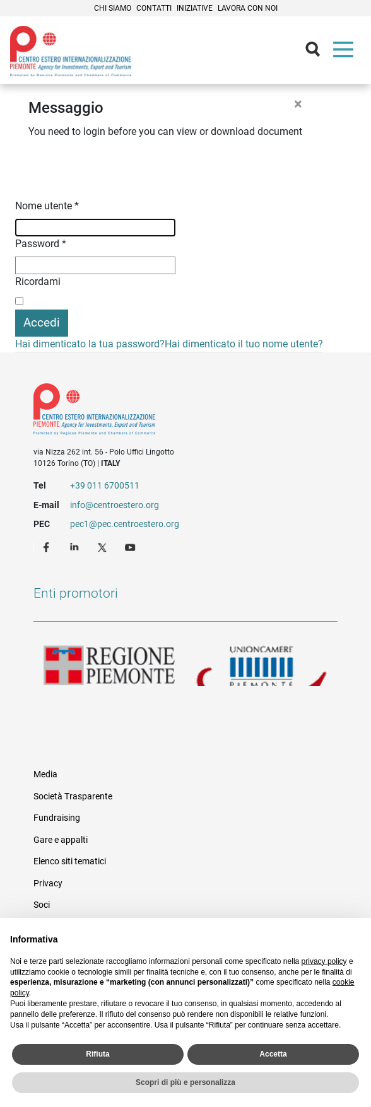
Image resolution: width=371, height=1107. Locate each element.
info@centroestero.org (114, 505)
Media (45, 774)
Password (40, 244)
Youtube (131, 546)
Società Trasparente (72, 796)
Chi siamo (112, 8)
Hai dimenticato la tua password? (90, 344)
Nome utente (47, 206)
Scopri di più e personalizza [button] (185, 1082)
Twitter (103, 546)
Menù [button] (345, 52)
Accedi (41, 322)
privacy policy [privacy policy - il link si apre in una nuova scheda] (324, 961)
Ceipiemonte (70, 51)
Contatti (154, 8)
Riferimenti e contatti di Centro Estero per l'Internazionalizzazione (170, 411)
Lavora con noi (248, 8)
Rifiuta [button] (97, 1054)
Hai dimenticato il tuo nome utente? (244, 344)
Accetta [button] (272, 1054)
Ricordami (38, 281)
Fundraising (56, 818)
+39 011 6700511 (104, 485)
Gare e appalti (60, 840)
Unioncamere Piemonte (261, 666)
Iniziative (195, 8)
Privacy (47, 883)
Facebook (48, 546)
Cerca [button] (318, 52)
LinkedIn (75, 546)
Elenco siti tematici (69, 861)
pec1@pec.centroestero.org (124, 524)
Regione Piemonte (109, 666)
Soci (41, 905)
